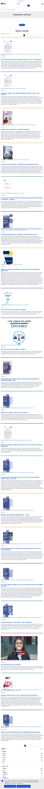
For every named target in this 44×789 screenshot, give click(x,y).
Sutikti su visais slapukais (10, 786)
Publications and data (11, 9)
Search (18, 3)
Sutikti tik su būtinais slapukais (23, 786)
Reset (41, 749)
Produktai (5, 9)
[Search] (21, 6)
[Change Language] (22, 1)
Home (2, 9)
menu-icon (42, 4)
